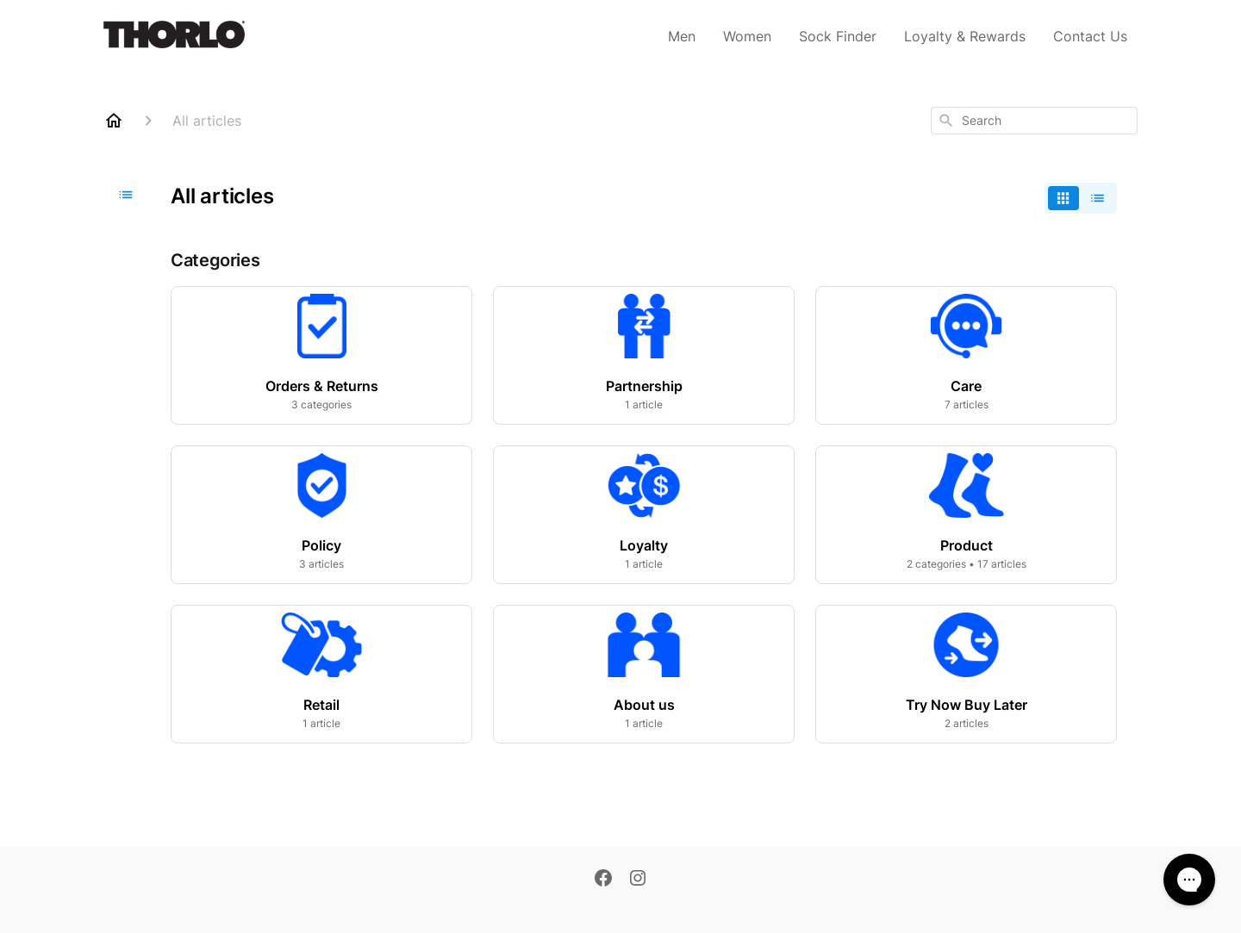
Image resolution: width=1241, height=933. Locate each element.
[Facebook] (603, 880)
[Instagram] (637, 880)
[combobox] (1034, 120)
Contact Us (1090, 36)
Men (681, 36)
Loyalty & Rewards (965, 36)
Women (747, 36)
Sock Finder (837, 36)
